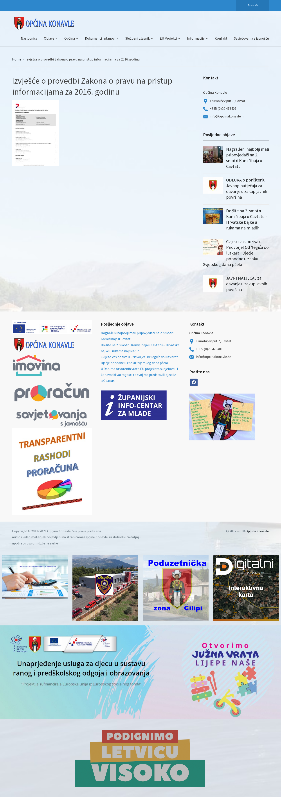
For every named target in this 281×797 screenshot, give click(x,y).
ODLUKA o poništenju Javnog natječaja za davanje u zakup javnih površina (246, 188)
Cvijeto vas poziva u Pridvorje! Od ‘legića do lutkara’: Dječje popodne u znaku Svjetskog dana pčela (236, 253)
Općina (69, 38)
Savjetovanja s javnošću (251, 38)
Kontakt (221, 38)
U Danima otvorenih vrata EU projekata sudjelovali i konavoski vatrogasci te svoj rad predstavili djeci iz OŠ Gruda (139, 374)
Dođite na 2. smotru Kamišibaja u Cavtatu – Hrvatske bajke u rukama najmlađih (247, 219)
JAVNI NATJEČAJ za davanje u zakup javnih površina (246, 283)
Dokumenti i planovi (100, 38)
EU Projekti (168, 38)
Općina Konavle (257, 531)
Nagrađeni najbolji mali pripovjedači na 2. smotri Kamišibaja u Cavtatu (247, 157)
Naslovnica (29, 38)
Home (16, 59)
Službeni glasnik (137, 38)
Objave (49, 38)
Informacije (196, 38)
